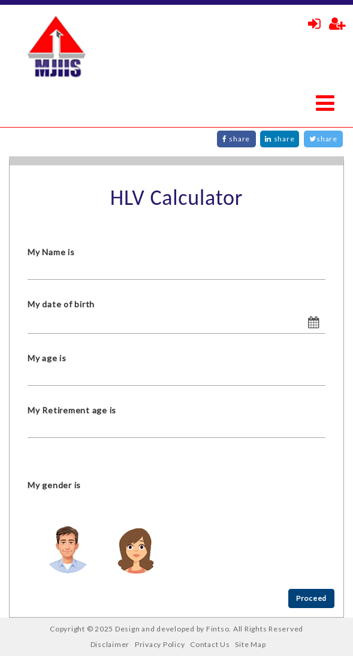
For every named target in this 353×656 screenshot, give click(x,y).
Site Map (250, 644)
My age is (47, 358)
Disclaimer (110, 644)
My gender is (54, 485)
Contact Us (210, 644)
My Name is (51, 252)
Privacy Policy (160, 644)
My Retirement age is (72, 410)
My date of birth (61, 304)
